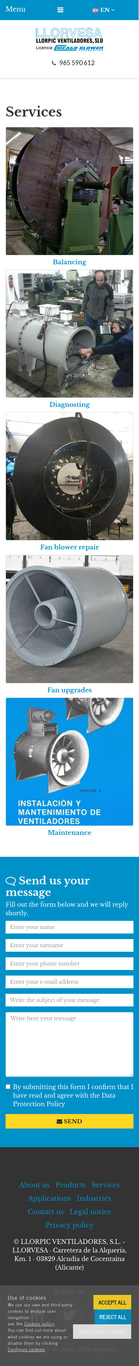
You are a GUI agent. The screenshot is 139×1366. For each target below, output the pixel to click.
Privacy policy (69, 1225)
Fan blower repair (69, 547)
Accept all (112, 1302)
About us (34, 1185)
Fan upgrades (69, 690)
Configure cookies (26, 1349)
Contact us (46, 1212)
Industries (94, 1198)
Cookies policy (39, 1323)
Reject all (112, 1316)
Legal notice (90, 1212)
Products (71, 1185)
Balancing (69, 262)
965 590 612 (77, 63)
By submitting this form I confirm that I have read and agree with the (69, 1095)
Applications (49, 1198)
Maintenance (69, 833)
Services (106, 1185)
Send (69, 1121)
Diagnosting (69, 405)
